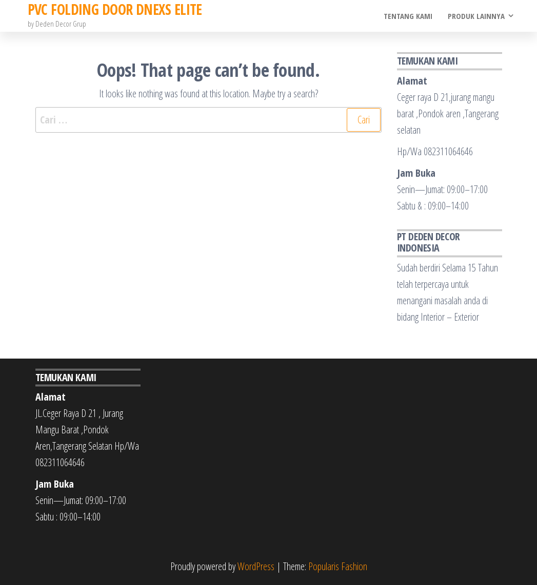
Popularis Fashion (337, 566)
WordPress (255, 566)
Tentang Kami (408, 16)
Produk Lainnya (476, 16)
